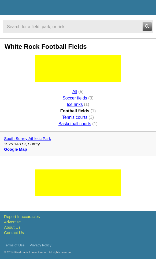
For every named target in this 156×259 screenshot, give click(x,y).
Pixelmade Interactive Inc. (31, 252)
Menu (147, 7)
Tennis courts (74, 117)
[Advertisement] (78, 68)
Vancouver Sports (33, 8)
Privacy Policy (40, 245)
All (74, 91)
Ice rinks (75, 104)
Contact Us (14, 232)
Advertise (12, 222)
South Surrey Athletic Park (27, 138)
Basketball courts (74, 123)
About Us (12, 227)
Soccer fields (74, 98)
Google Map (15, 149)
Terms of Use (14, 245)
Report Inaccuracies (22, 216)
